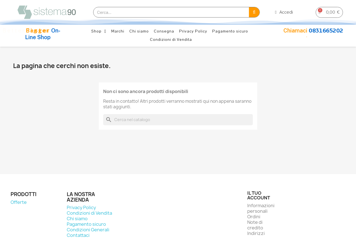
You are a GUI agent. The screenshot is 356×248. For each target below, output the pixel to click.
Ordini (253, 217)
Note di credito (255, 225)
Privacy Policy (193, 31)
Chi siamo (139, 31)
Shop (98, 31)
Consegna (164, 31)
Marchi (117, 31)
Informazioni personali (261, 208)
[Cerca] (178, 119)
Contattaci (78, 235)
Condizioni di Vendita (171, 39)
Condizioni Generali (88, 230)
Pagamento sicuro (230, 31)
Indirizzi (256, 233)
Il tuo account (258, 195)
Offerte (19, 202)
